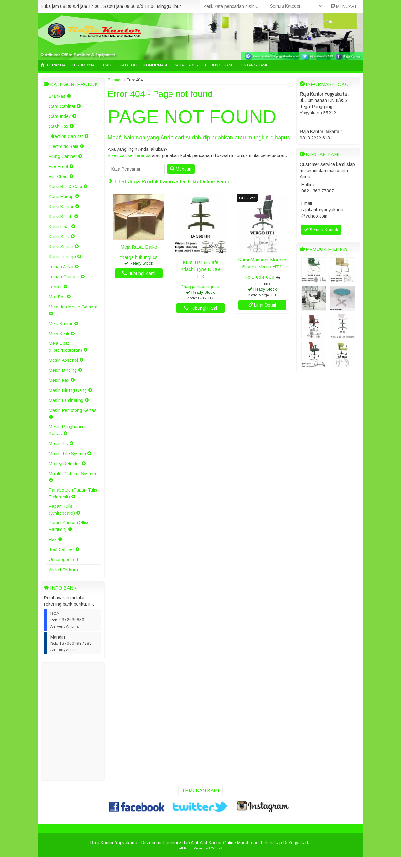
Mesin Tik (58, 443)
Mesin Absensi (63, 360)
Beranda (53, 65)
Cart (108, 65)
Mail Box (57, 296)
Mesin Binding (63, 370)
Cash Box (58, 126)
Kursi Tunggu (62, 256)
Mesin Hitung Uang (68, 390)
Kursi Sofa (59, 236)
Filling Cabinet (63, 156)
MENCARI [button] (343, 6)
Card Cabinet (62, 106)
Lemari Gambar (64, 276)
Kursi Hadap (61, 196)
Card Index (60, 116)
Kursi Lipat (59, 226)
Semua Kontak (321, 229)
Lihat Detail (262, 305)
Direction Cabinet (66, 136)
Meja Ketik (59, 333)
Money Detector (64, 463)
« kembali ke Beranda (129, 155)
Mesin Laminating (66, 400)
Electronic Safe (63, 146)
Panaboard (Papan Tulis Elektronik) (73, 493)
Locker (55, 286)
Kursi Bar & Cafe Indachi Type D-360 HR (200, 269)
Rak (53, 539)
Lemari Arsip (61, 266)
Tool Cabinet (61, 549)
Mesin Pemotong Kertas (72, 410)
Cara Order (186, 65)
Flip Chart (58, 176)
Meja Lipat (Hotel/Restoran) (65, 347)
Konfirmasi (155, 65)
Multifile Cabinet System (72, 473)
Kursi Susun (61, 246)
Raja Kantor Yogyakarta (113, 842)
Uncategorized (63, 559)
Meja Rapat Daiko (138, 247)
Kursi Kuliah (61, 216)
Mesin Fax (59, 380)
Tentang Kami (253, 65)
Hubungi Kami (219, 65)
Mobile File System (67, 453)
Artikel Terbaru (63, 569)
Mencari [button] (180, 168)
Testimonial (84, 65)
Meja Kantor (61, 323)
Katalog (128, 65)
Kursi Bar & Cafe (65, 186)
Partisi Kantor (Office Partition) (69, 526)
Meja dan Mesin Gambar (73, 306)
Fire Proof (58, 166)
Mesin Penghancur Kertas (67, 430)
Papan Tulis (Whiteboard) (62, 510)
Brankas (57, 96)
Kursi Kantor (61, 206)
